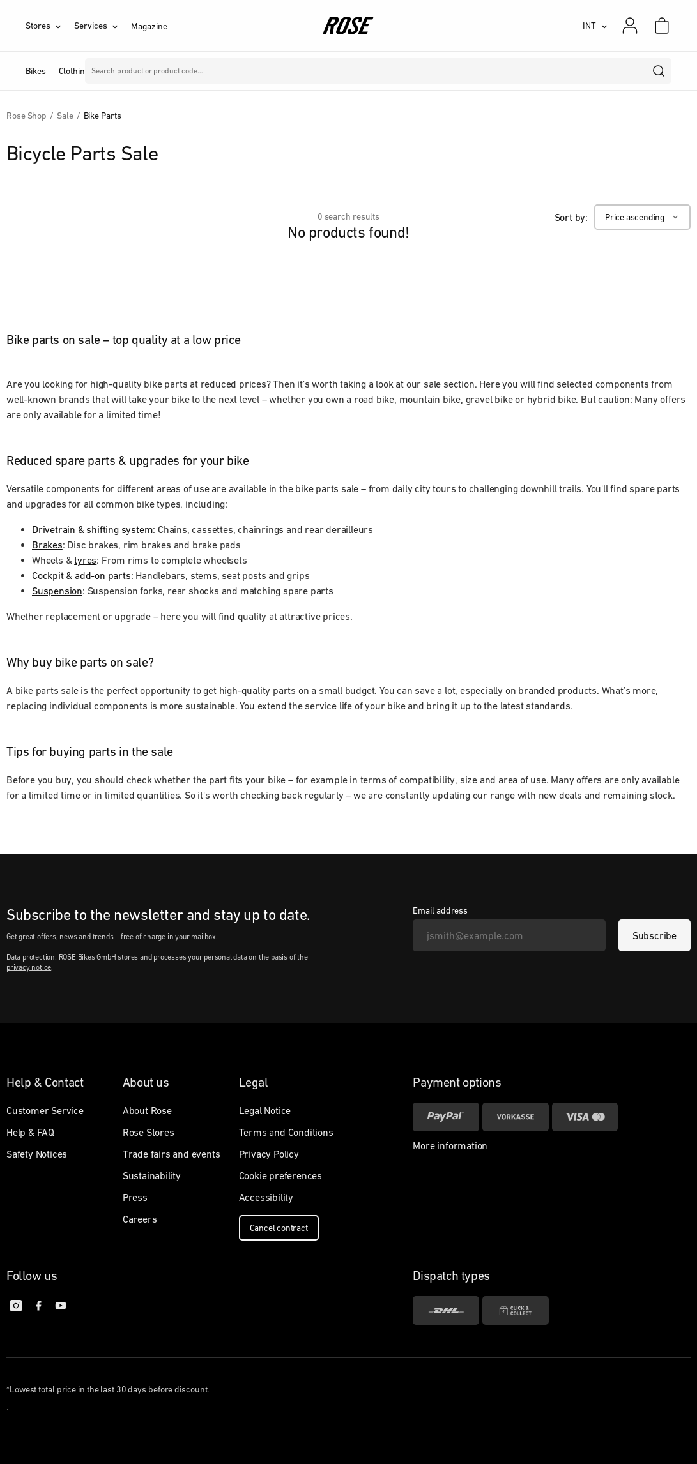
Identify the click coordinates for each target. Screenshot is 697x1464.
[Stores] (50, 25)
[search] (659, 71)
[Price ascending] (642, 217)
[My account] (630, 25)
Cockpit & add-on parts (81, 575)
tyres (85, 560)
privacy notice (28, 967)
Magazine (149, 26)
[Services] (102, 25)
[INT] (595, 25)
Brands (272, 71)
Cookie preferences (280, 1175)
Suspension (57, 590)
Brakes (47, 544)
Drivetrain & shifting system (92, 529)
